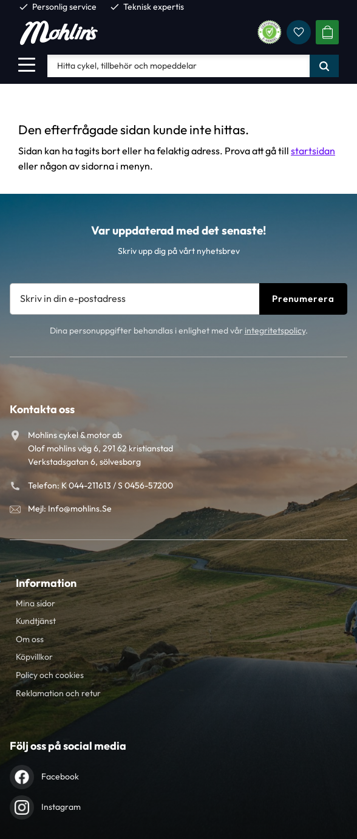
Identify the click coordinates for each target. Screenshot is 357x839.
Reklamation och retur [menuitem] (58, 693)
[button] (26, 64)
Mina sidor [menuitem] (35, 603)
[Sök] (324, 66)
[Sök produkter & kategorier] (178, 66)
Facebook (60, 776)
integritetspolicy (275, 330)
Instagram (61, 806)
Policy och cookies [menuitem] (50, 674)
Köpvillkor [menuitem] (34, 656)
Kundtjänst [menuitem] (36, 620)
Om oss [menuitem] (30, 639)
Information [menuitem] (46, 583)
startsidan (313, 151)
